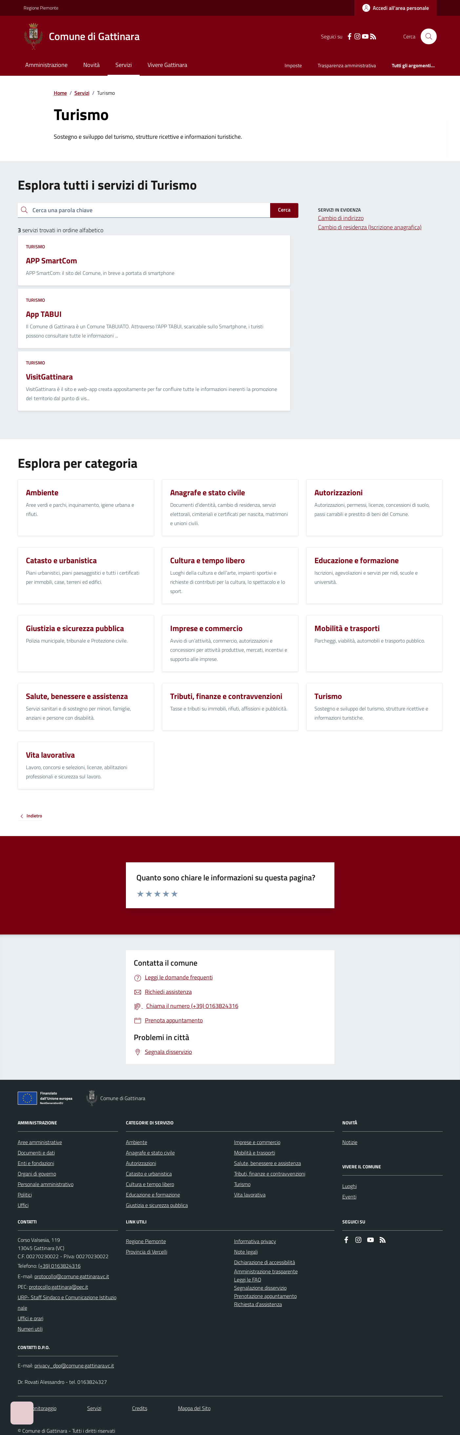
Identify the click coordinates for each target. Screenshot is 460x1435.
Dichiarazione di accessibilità (264, 1262)
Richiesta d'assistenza (258, 1304)
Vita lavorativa (250, 1195)
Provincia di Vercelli (146, 1252)
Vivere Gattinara (167, 64)
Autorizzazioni (141, 1163)
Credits (139, 1408)
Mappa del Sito (194, 1408)
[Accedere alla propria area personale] (395, 8)
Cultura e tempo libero (150, 1184)
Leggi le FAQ (247, 1279)
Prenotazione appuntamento (265, 1296)
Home (60, 93)
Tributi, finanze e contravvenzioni (269, 1174)
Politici (25, 1195)
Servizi (123, 64)
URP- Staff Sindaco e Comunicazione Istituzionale (67, 1302)
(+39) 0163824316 (59, 1266)
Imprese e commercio (257, 1142)
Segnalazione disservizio (260, 1288)
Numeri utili (30, 1329)
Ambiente (136, 1142)
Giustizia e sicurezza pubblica (157, 1205)
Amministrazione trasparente (266, 1271)
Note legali (246, 1252)
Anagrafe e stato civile (150, 1153)
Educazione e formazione (153, 1195)
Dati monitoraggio (37, 1408)
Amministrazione (46, 64)
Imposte (293, 65)
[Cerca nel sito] (425, 36)
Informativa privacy (255, 1241)
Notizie (349, 1142)
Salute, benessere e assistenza (267, 1163)
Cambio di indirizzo (341, 218)
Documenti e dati (36, 1153)
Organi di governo (37, 1174)
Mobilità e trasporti (254, 1153)
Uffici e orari (30, 1318)
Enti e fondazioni (36, 1163)
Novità (91, 64)
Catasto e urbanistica (149, 1174)
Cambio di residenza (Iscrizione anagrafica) (370, 227)
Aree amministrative (40, 1142)
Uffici (23, 1205)
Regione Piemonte (41, 7)
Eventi (349, 1196)
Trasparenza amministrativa (347, 65)
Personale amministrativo (45, 1184)
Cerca (284, 210)
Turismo (35, 246)
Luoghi (349, 1186)
